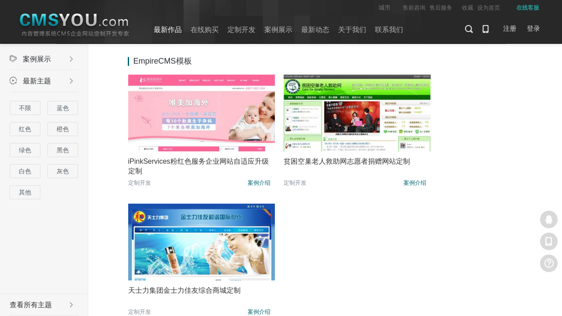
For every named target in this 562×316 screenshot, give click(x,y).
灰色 (63, 171)
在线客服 (549, 219)
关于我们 (352, 29)
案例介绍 (237, 183)
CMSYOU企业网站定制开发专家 (75, 25)
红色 (25, 129)
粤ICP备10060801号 (422, 261)
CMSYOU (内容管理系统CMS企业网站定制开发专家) (253, 261)
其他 (25, 192)
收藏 (467, 7)
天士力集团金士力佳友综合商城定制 (451, 161)
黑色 (63, 150)
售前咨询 (414, 7)
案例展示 (278, 29)
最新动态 (315, 29)
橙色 (63, 129)
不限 (25, 107)
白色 (25, 171)
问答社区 (306, 247)
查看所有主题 (42, 305)
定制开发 (241, 29)
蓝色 (63, 107)
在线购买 (205, 29)
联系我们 (389, 29)
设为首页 (488, 7)
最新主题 (42, 81)
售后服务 (440, 7)
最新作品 (168, 29)
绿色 (25, 150)
